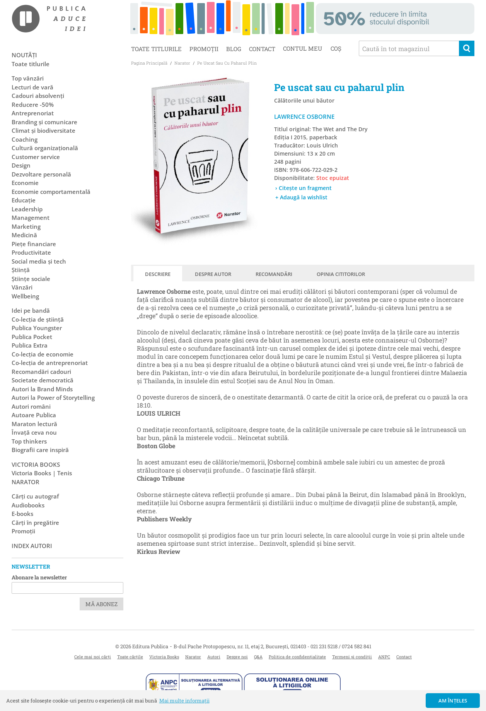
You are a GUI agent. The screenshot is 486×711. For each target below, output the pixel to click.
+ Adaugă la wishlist (301, 197)
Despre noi (237, 657)
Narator (193, 657)
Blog (233, 49)
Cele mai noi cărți (92, 657)
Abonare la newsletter (39, 577)
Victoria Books (164, 657)
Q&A (258, 657)
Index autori (32, 546)
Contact (262, 49)
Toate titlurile (156, 49)
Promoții (203, 49)
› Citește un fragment (303, 188)
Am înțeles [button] (452, 700)
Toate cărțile (130, 657)
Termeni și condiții (352, 657)
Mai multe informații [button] (184, 700)
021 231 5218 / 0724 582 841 (340, 646)
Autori (213, 657)
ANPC (384, 657)
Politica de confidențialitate (297, 657)
